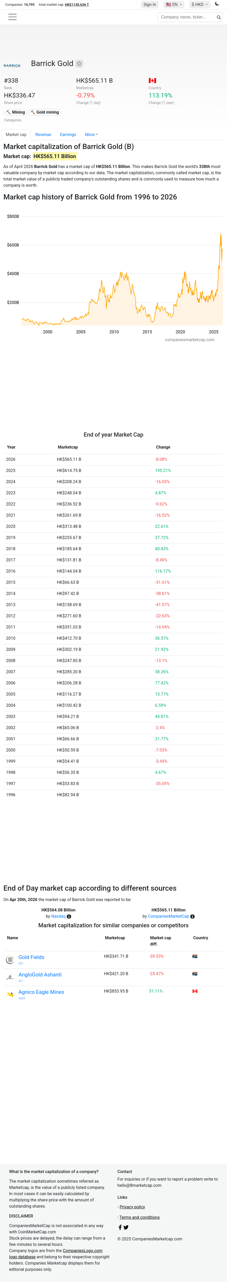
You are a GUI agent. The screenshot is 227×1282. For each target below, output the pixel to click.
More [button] (90, 134)
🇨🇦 (152, 80)
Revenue (43, 134)
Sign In (149, 4)
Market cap (16, 134)
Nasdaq (58, 916)
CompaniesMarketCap (168, 916)
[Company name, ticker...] (190, 17)
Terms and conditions (140, 1217)
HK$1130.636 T (77, 5)
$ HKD (198, 4)
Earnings (68, 134)
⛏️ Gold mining (44, 112)
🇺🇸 (172, 4)
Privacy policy (132, 1207)
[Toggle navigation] (12, 17)
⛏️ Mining (15, 112)
